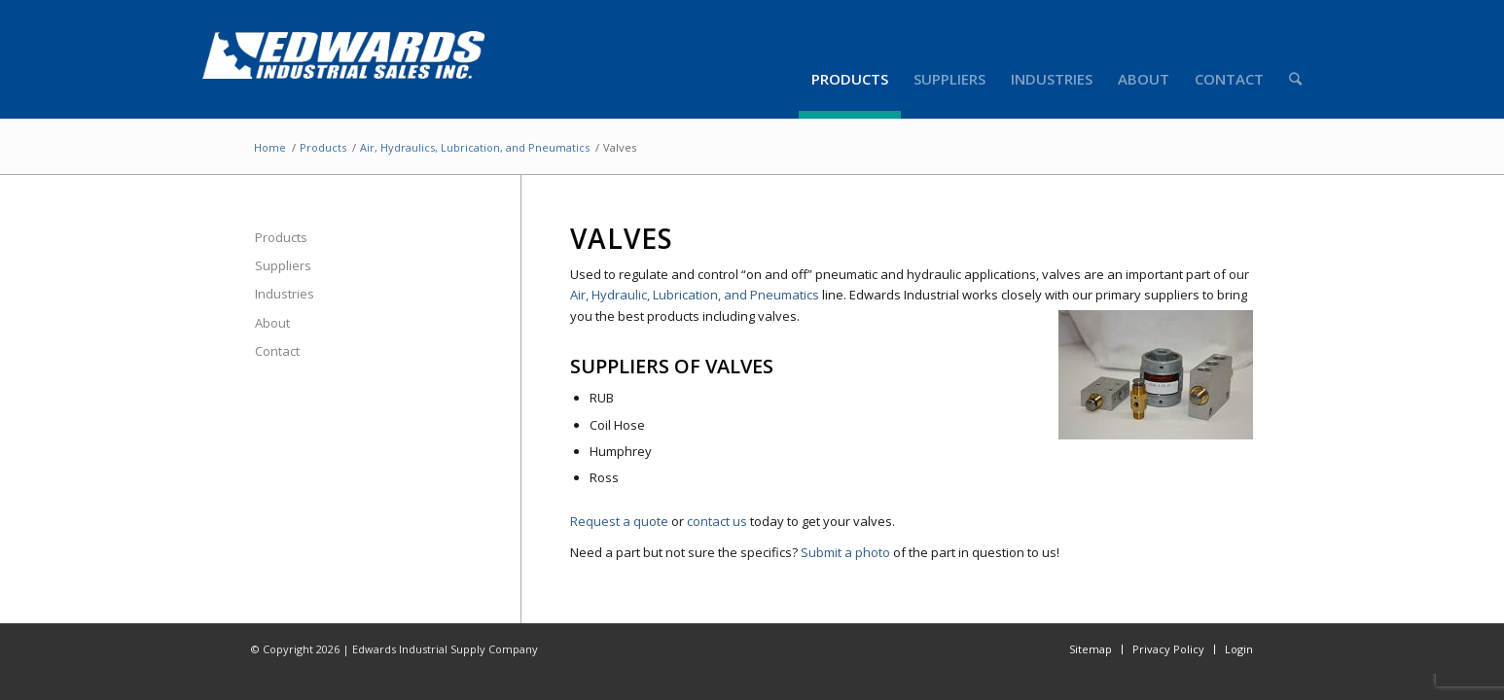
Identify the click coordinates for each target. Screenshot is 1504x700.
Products (323, 147)
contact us (717, 521)
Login (1239, 649)
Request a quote (619, 521)
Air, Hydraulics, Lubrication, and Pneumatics (475, 147)
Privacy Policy (1168, 649)
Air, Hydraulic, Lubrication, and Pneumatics (694, 294)
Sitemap (1090, 649)
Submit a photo (845, 552)
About (272, 323)
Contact (277, 351)
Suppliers (283, 265)
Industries (284, 293)
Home (270, 147)
